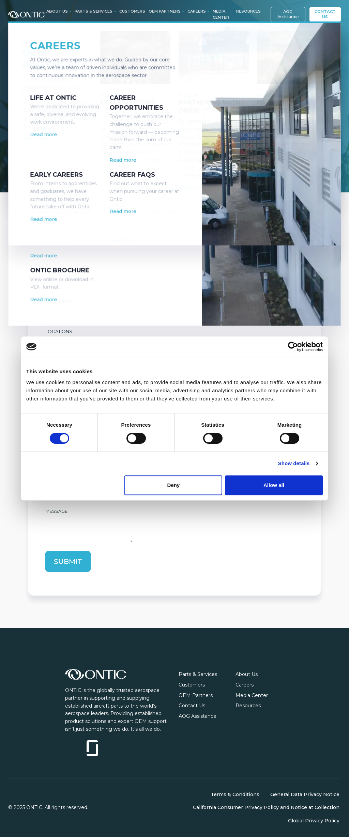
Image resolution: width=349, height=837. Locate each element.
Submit (68, 561)
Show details (294, 463)
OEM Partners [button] (165, 11)
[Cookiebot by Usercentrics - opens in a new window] (293, 347)
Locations (58, 331)
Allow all (273, 485)
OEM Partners (196, 695)
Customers (132, 11)
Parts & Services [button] (93, 11)
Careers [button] (196, 11)
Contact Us (325, 14)
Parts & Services (198, 674)
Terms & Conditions (235, 794)
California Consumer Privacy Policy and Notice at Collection (266, 808)
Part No (55, 241)
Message (56, 511)
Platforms (59, 301)
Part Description (67, 271)
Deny (173, 485)
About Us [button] (57, 11)
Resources (248, 11)
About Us (247, 674)
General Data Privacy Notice (304, 794)
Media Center (221, 14)
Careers (245, 685)
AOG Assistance (288, 14)
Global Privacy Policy (313, 821)
